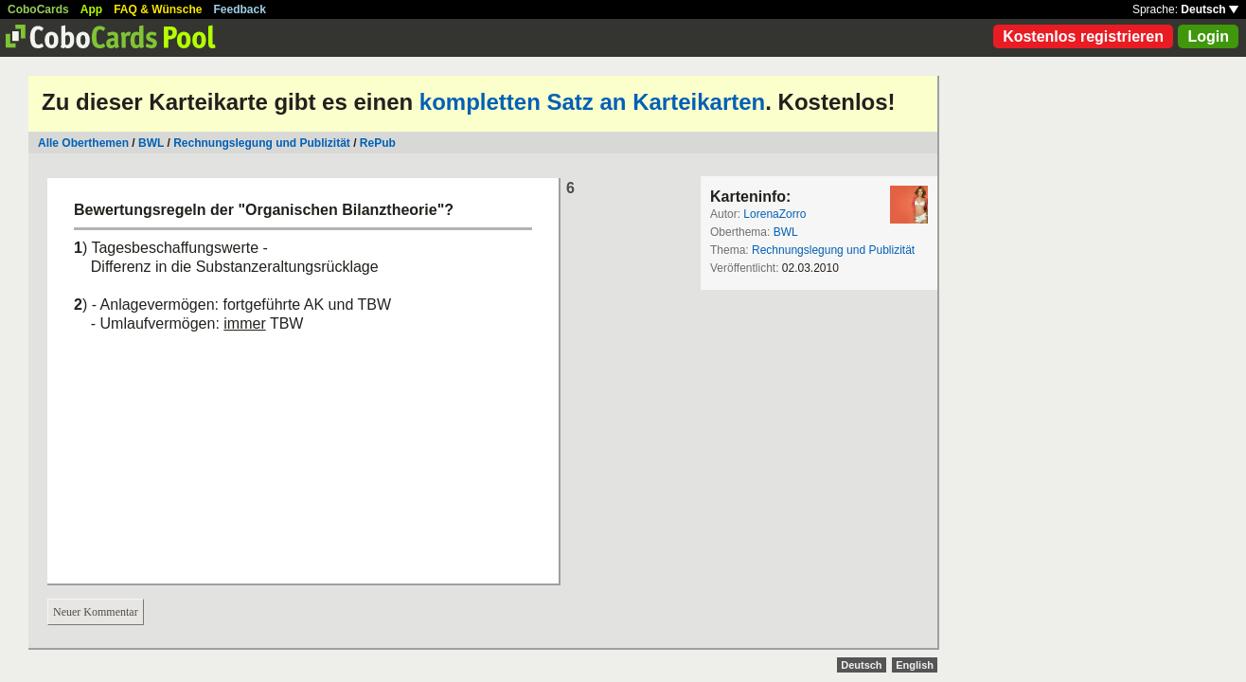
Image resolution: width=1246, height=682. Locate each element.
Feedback (240, 9)
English (915, 665)
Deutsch (1209, 9)
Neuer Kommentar (95, 612)
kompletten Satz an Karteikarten (592, 102)
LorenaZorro (774, 214)
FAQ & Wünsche (158, 9)
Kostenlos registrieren (1083, 36)
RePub (378, 143)
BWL (151, 143)
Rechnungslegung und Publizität (261, 143)
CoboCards (38, 9)
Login (1208, 36)
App (91, 9)
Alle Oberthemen (83, 143)
